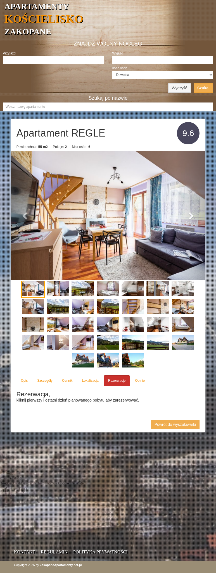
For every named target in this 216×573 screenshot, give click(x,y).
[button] (25, 215)
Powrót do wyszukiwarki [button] (175, 424)
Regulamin (54, 552)
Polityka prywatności (100, 552)
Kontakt (24, 552)
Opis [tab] (24, 381)
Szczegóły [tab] (45, 381)
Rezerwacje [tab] (117, 381)
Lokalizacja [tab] (90, 381)
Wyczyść (179, 88)
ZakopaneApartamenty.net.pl (61, 565)
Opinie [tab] (140, 381)
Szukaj (203, 88)
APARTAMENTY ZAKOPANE (110, 19)
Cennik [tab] (67, 381)
